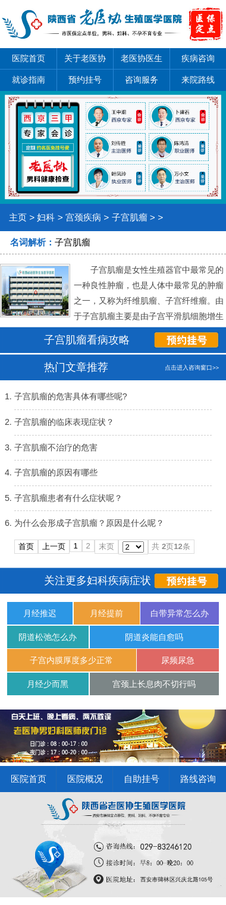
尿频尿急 (177, 660)
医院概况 (85, 779)
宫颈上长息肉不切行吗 (154, 684)
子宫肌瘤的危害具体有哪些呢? (70, 396)
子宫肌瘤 (129, 217)
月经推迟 (39, 613)
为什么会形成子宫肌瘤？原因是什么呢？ (89, 523)
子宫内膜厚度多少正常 (71, 660)
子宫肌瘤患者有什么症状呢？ (68, 498)
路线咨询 (198, 779)
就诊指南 (28, 79)
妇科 (46, 217)
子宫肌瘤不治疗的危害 (56, 447)
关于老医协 (85, 58)
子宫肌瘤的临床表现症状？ (64, 422)
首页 (26, 546)
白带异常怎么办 (179, 613)
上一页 (53, 546)
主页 (18, 217)
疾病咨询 (198, 58)
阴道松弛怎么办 (47, 637)
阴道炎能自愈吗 (154, 637)
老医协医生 (141, 58)
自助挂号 (141, 779)
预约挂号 (85, 79)
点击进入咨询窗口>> (192, 367)
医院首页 (28, 58)
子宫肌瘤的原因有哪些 (56, 472)
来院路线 (198, 79)
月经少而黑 (47, 684)
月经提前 (106, 613)
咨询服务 (141, 79)
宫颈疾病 (83, 217)
